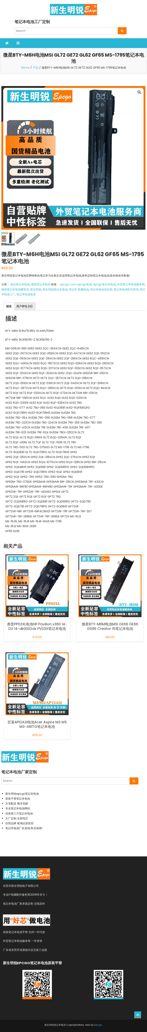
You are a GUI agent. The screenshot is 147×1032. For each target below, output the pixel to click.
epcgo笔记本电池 (104, 284)
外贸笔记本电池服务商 (131, 284)
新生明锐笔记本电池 (55, 289)
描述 (9, 306)
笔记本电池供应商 (101, 289)
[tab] (9, 306)
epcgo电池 (84, 284)
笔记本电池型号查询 (126, 289)
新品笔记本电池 (20, 284)
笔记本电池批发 (26, 294)
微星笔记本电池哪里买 (15, 289)
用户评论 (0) (24, 306)
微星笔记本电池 (40, 284)
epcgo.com (68, 284)
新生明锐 (35, 289)
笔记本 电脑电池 (79, 289)
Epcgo (98, 1025)
